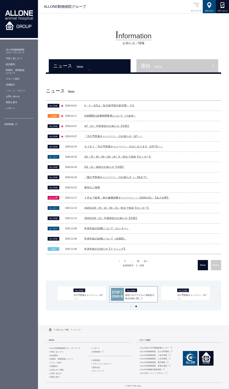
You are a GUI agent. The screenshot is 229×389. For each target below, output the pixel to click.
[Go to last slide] (48, 295)
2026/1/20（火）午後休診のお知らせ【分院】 (111, 218)
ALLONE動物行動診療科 (151, 369)
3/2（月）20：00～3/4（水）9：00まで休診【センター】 (118, 156)
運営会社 (96, 367)
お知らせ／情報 (63, 330)
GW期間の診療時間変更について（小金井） (110, 115)
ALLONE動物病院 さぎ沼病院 (154, 359)
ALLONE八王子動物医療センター (155, 348)
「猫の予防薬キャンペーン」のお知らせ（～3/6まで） (116, 177)
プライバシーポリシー (102, 364)
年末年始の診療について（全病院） (105, 238)
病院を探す (55, 377)
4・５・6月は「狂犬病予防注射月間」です (109, 105)
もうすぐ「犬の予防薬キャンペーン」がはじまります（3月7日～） (123, 146)
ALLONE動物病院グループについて (65, 348)
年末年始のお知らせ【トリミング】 (105, 248)
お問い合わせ (56, 373)
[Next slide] (218, 295)
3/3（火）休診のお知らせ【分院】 (104, 167)
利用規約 (96, 360)
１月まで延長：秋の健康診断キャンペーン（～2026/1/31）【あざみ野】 (127, 197)
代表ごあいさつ (57, 352)
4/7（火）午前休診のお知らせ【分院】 (107, 126)
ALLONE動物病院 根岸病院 (153, 362)
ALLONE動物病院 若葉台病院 (154, 366)
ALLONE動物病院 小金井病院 (154, 355)
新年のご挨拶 (92, 187)
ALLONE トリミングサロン (152, 373)
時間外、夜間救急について (61, 359)
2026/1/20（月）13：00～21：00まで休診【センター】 (117, 207)
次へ (146, 261)
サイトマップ (98, 371)
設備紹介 (54, 366)
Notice (216, 265)
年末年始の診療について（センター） (106, 228)
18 (138, 261)
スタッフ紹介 (56, 363)
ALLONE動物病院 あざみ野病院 (155, 351)
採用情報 (96, 352)
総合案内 (54, 355)
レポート (96, 348)
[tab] (131, 306)
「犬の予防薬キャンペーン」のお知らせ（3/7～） (113, 136)
